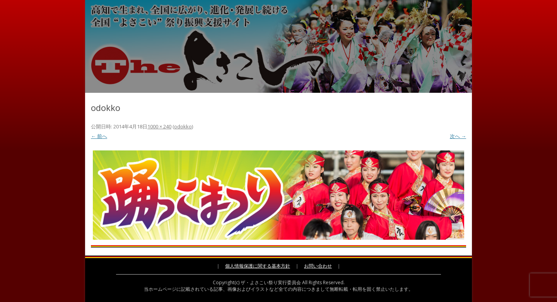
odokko (183, 126)
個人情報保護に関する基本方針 (257, 266)
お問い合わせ (318, 266)
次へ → (458, 136)
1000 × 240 (159, 126)
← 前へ (99, 136)
